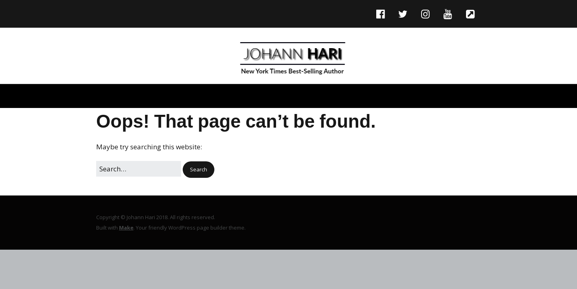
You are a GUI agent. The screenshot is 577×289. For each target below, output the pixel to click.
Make (126, 227)
